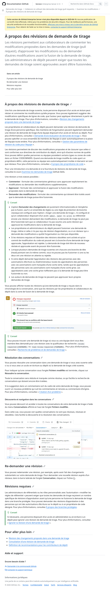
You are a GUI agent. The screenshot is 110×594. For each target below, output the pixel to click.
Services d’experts (64, 585)
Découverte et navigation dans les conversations (29, 399)
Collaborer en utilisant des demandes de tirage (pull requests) (49, 9)
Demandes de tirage (14, 9)
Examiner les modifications (87, 9)
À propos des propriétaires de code (67, 164)
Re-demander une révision (25, 466)
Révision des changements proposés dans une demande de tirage (39, 538)
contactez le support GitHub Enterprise (66, 27)
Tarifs (53, 585)
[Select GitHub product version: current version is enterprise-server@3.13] (49, 4)
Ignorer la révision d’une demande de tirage (29, 522)
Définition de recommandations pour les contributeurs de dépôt (38, 545)
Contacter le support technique (18, 570)
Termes (25, 585)
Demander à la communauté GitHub (21, 566)
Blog (75, 585)
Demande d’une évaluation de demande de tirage (57, 135)
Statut (46, 585)
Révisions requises (19, 486)
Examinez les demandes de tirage (37, 172)
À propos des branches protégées (61, 507)
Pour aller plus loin (20, 532)
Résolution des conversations (24, 357)
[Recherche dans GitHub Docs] (84, 4)
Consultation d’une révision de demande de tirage (31, 541)
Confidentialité (36, 585)
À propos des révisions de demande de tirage (24, 11)
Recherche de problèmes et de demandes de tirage (41, 349)
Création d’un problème (50, 392)
